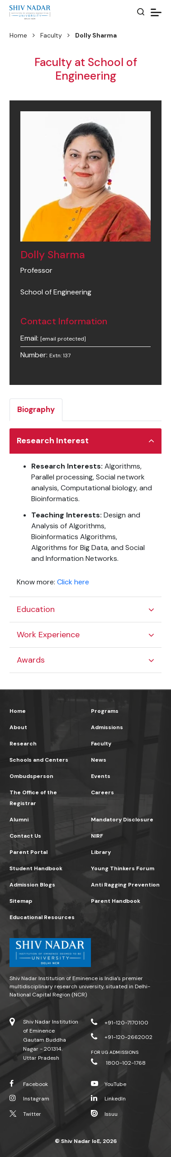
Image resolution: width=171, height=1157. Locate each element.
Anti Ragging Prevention (125, 884)
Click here (73, 582)
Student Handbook (36, 868)
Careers (102, 792)
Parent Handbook (115, 901)
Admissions (107, 727)
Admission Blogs (32, 884)
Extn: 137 (60, 355)
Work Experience (48, 634)
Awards (31, 659)
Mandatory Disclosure (122, 819)
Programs (105, 711)
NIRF (97, 835)
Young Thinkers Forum (122, 868)
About (18, 727)
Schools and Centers (39, 759)
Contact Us (25, 835)
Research (23, 743)
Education (36, 609)
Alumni (19, 819)
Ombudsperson (31, 776)
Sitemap (21, 901)
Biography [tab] (36, 409)
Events (100, 776)
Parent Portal (29, 852)
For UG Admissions (114, 1052)
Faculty (51, 35)
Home (18, 35)
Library (101, 852)
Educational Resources (42, 917)
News (98, 759)
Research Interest (53, 440)
